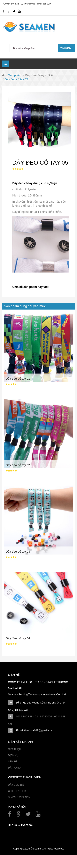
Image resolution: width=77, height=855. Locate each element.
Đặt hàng (14, 767)
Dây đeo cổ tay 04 (18, 638)
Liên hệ (12, 761)
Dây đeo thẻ (16, 784)
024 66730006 (28, 3)
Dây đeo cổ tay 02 (18, 465)
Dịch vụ (13, 755)
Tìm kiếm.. (66, 48)
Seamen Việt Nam (19, 797)
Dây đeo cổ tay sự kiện (39, 75)
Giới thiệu (14, 749)
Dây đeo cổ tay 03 (18, 551)
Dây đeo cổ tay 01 (18, 378)
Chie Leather (17, 791)
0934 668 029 (44, 3)
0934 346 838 (12, 3)
